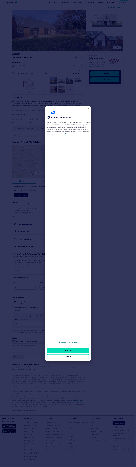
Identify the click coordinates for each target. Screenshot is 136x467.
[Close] (88, 109)
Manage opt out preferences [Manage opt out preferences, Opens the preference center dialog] (68, 342)
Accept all (68, 350)
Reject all (68, 356)
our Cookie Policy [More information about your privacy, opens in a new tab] (61, 134)
